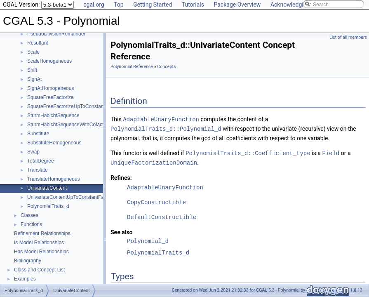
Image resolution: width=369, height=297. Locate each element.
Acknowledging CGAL (298, 4)
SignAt (34, 79)
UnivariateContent (47, 188)
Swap (33, 152)
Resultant (37, 43)
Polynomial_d (148, 239)
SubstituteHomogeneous (54, 143)
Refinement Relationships (42, 233)
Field (330, 152)
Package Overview (237, 4)
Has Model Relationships (41, 252)
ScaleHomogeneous (49, 61)
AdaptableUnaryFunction (161, 119)
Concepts (166, 66)
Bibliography (27, 261)
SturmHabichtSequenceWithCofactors (68, 124)
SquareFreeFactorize (50, 97)
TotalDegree (40, 161)
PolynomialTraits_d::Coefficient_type (248, 152)
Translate (37, 170)
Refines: (121, 176)
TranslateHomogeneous (53, 179)
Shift (32, 70)
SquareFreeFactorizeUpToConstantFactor (73, 106)
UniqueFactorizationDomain (153, 161)
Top (119, 4)
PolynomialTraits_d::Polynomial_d (165, 128)
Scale (33, 52)
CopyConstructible (156, 201)
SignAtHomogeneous (50, 88)
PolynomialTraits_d (48, 206)
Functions (31, 224)
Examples (25, 279)
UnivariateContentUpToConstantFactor (69, 197)
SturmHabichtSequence (53, 115)
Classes (29, 215)
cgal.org (93, 4)
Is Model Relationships (39, 242)
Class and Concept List (39, 270)
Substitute (38, 134)
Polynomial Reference (131, 66)
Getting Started (152, 4)
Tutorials (193, 4)
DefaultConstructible (161, 215)
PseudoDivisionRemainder (56, 34)
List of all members (348, 37)
